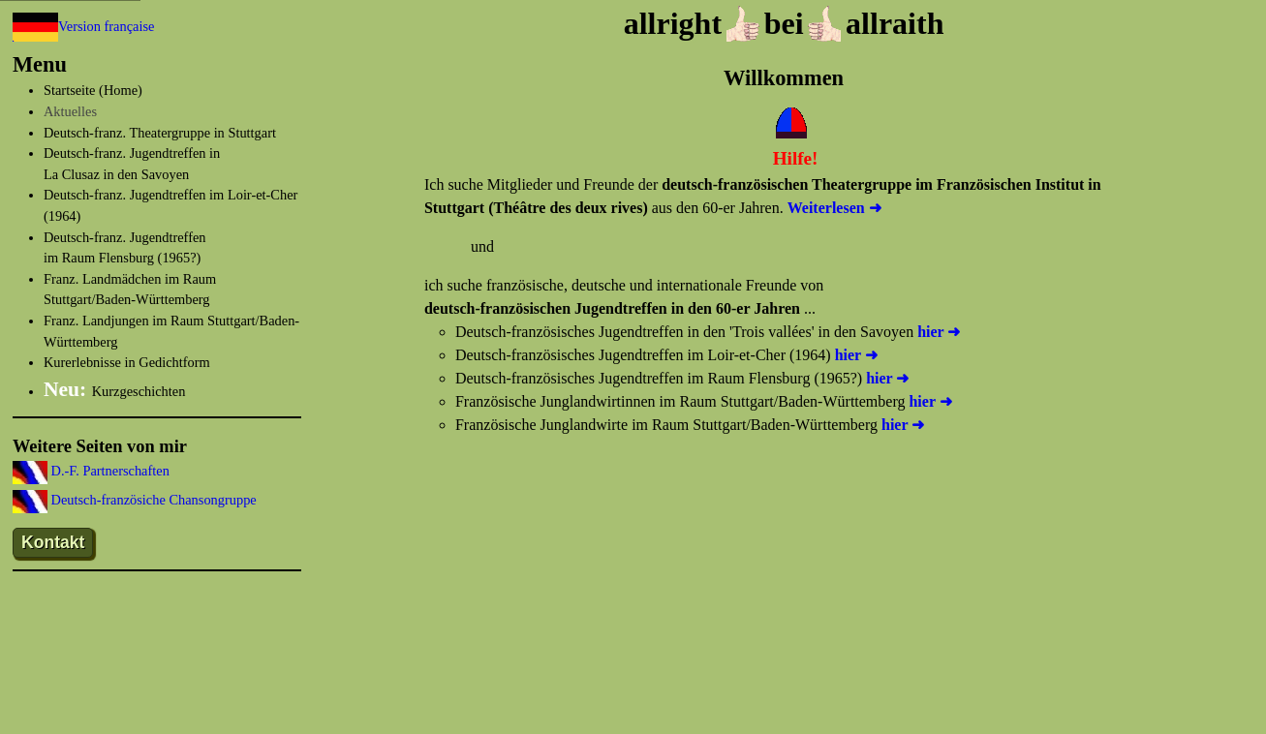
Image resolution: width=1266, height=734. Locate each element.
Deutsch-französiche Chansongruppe (152, 499)
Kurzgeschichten (114, 391)
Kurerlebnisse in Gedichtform (127, 362)
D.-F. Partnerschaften (108, 470)
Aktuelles (70, 111)
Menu (40, 64)
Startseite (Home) (93, 90)
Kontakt (53, 542)
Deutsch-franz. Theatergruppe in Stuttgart (160, 132)
